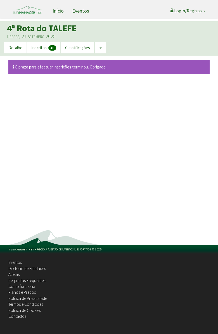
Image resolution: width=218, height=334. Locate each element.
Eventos (80, 11)
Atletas (14, 274)
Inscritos (43, 48)
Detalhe (15, 47)
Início (58, 11)
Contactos (17, 316)
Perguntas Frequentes (26, 280)
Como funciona (21, 286)
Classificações (77, 47)
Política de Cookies (24, 310)
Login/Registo (187, 10)
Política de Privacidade (27, 298)
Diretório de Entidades (27, 268)
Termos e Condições (25, 304)
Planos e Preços (22, 292)
